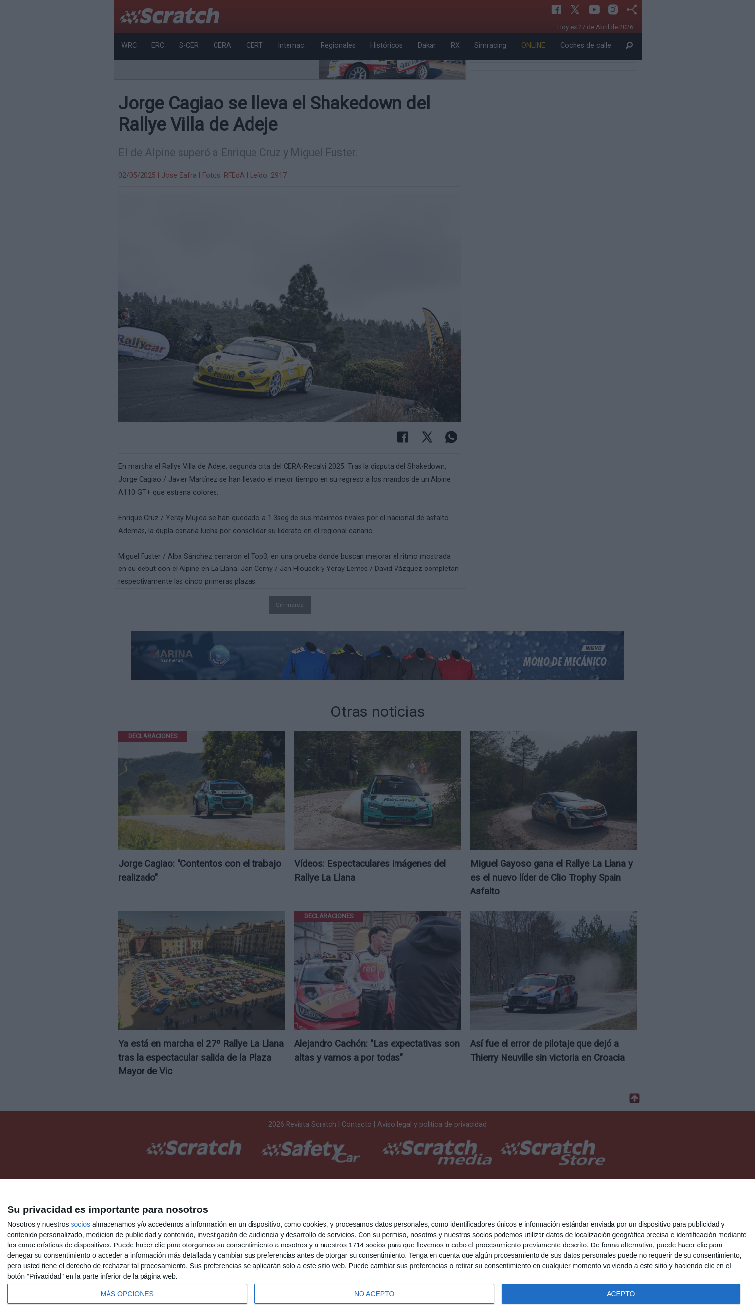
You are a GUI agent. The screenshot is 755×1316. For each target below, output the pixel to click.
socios (80, 1224)
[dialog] (377, 1247)
